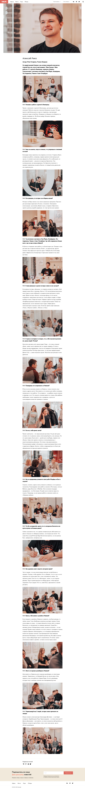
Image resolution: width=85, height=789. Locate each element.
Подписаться (68, 773)
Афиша (12, 1)
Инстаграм (54, 487)
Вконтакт (33, 489)
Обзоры (26, 1)
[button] (61, 77)
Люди (21, 1)
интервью (34, 339)
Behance (25, 489)
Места (16, 1)
